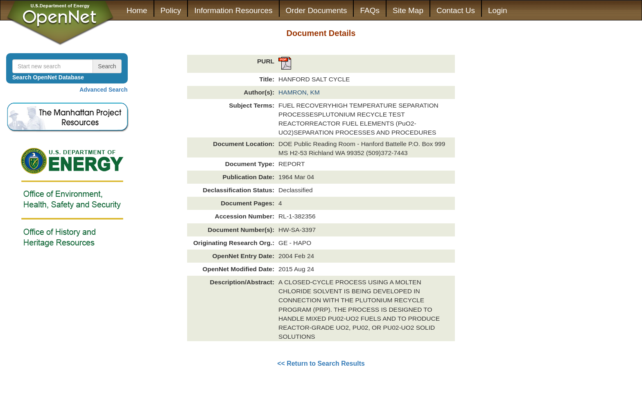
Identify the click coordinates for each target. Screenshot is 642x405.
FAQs (370, 10)
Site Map (408, 10)
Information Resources (233, 10)
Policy (170, 10)
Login (497, 10)
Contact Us (455, 10)
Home (137, 10)
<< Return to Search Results (321, 363)
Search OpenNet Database (48, 77)
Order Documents (316, 10)
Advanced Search (103, 89)
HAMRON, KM (299, 92)
